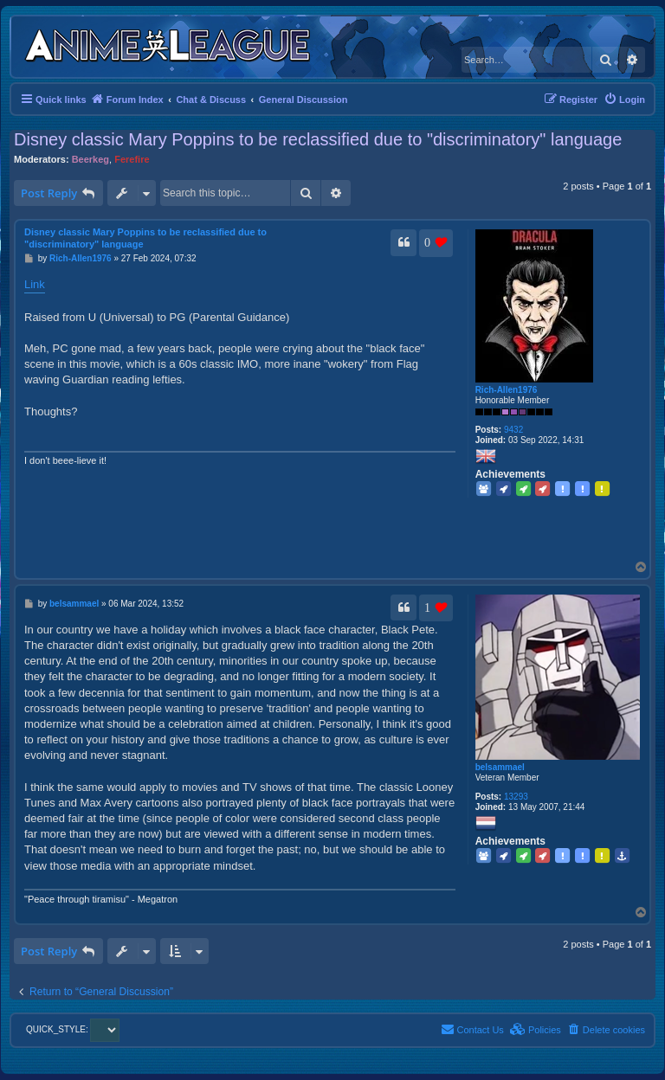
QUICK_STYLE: (72, 1029)
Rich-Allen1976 (506, 390)
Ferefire (131, 159)
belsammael (500, 767)
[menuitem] (624, 99)
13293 (516, 796)
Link (34, 284)
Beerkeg (90, 159)
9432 (513, 429)
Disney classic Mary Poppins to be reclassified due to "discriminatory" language (318, 139)
